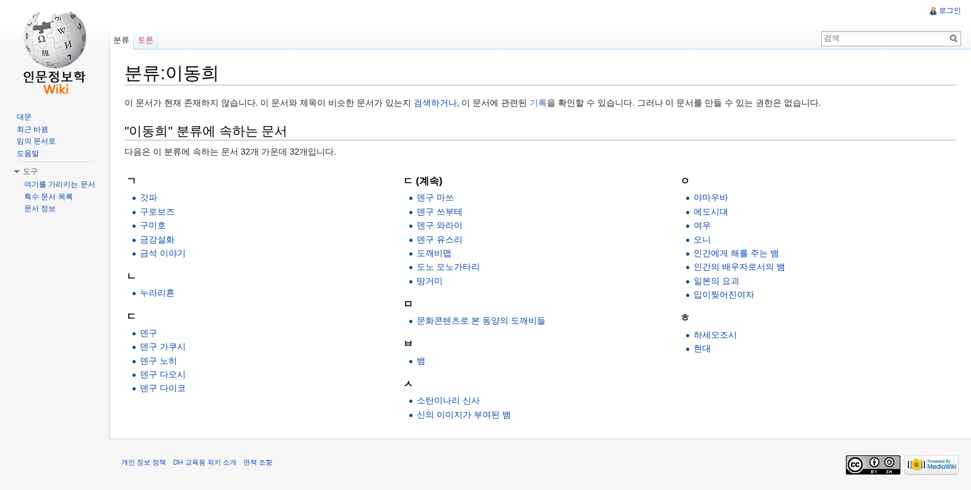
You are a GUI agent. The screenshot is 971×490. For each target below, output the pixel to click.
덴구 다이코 (163, 388)
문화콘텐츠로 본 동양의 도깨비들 (481, 320)
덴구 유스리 (440, 239)
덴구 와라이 (440, 225)
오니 (702, 239)
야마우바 (711, 197)
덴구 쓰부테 (440, 212)
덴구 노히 (158, 361)
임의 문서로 (36, 141)
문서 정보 (40, 208)
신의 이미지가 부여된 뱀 (464, 414)
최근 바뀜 (32, 129)
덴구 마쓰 (435, 197)
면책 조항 (257, 462)
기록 (538, 103)
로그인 (950, 10)
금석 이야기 (163, 253)
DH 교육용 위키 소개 (204, 462)
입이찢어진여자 (724, 294)
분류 (121, 40)
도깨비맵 (434, 253)
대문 (24, 117)
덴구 (148, 333)
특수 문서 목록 (48, 196)
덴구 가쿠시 (163, 346)
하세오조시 (715, 335)
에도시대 (711, 212)
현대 (702, 348)
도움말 (28, 153)
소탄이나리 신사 (448, 400)
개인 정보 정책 (143, 462)
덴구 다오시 (163, 374)
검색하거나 (435, 103)
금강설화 (157, 239)
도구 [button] (30, 171)
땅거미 (430, 281)
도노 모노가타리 (448, 267)
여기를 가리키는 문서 (59, 184)
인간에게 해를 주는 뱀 (736, 253)
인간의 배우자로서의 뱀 (739, 267)
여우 (702, 225)
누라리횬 (157, 293)
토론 (145, 40)
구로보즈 (157, 212)
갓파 (148, 197)
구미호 (153, 225)
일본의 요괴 (716, 281)
